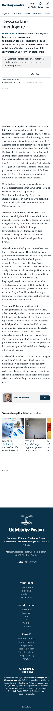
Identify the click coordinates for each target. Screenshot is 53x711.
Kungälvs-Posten (11, 686)
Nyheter (6, 13)
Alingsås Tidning (24, 680)
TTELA (25, 691)
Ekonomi (37, 13)
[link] (13, 5)
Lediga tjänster (26, 645)
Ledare (47, 13)
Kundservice (26, 594)
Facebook (26, 609)
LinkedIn (26, 626)
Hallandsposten (16, 683)
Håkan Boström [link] (13, 79)
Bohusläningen (36, 680)
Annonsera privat (26, 642)
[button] (48, 5)
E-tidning (26, 590)
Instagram (26, 613)
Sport (27, 13)
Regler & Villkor (26, 648)
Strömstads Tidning (15, 691)
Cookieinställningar (27, 652)
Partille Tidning (31, 688)
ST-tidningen (42, 688)
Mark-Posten (35, 686)
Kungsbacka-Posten (41, 683)
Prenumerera (26, 587)
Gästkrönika (9, 33)
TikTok (27, 616)
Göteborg (17, 13)
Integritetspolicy (26, 655)
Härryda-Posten (28, 683)
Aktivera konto (26, 597)
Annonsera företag (26, 638)
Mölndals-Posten (18, 688)
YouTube (26, 623)
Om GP (26, 659)
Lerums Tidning (24, 686)
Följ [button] (44, 397)
